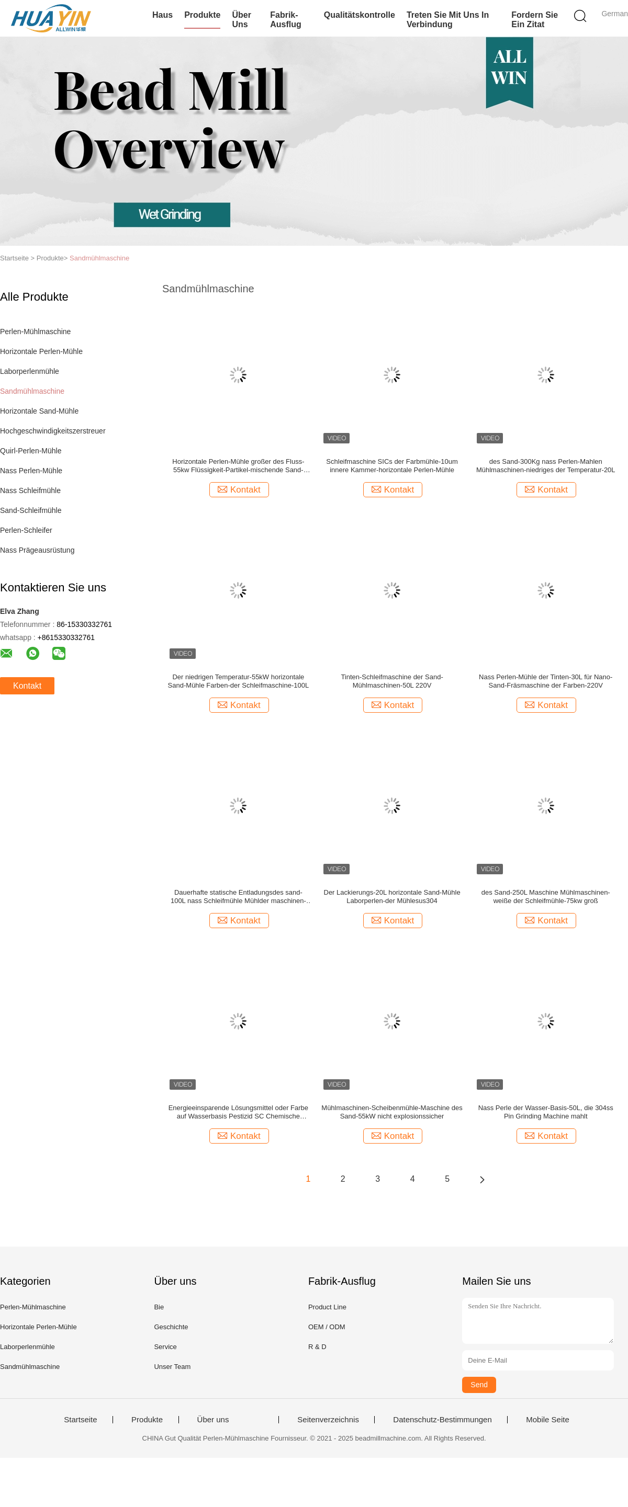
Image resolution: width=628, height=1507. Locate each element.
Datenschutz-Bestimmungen (442, 1419)
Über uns (241, 19)
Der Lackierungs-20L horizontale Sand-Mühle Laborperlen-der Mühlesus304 (392, 896)
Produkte (202, 14)
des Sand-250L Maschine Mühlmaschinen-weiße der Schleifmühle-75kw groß (545, 896)
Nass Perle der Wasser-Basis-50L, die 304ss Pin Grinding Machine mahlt (545, 1112)
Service (165, 1347)
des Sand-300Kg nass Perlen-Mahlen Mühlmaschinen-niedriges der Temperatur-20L (545, 466)
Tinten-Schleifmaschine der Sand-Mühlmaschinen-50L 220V (392, 681)
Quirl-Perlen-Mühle (30, 451)
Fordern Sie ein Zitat (534, 19)
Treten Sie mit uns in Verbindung (448, 19)
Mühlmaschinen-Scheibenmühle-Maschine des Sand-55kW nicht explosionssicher (392, 1112)
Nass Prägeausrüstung (37, 550)
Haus (162, 14)
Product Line (327, 1307)
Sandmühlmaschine (99, 258)
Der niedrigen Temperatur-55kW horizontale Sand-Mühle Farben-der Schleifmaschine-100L (238, 681)
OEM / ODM (326, 1327)
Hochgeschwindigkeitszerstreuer (53, 431)
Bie (159, 1307)
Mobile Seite (547, 1419)
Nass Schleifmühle (30, 490)
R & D (317, 1347)
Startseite (80, 1419)
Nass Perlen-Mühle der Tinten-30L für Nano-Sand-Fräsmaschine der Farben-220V (545, 681)
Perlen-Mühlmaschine (35, 331)
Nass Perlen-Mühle (31, 470)
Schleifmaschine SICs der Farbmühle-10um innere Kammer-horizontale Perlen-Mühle (391, 466)
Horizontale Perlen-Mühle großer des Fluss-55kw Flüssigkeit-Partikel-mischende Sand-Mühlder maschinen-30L (238, 466)
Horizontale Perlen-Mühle (41, 351)
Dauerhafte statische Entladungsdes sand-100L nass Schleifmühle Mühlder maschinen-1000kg (238, 896)
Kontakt (27, 685)
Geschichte (171, 1327)
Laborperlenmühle (29, 371)
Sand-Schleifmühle (31, 510)
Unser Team (172, 1367)
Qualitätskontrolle (359, 14)
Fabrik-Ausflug (285, 19)
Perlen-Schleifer (26, 530)
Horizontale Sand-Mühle (39, 411)
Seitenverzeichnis (328, 1419)
